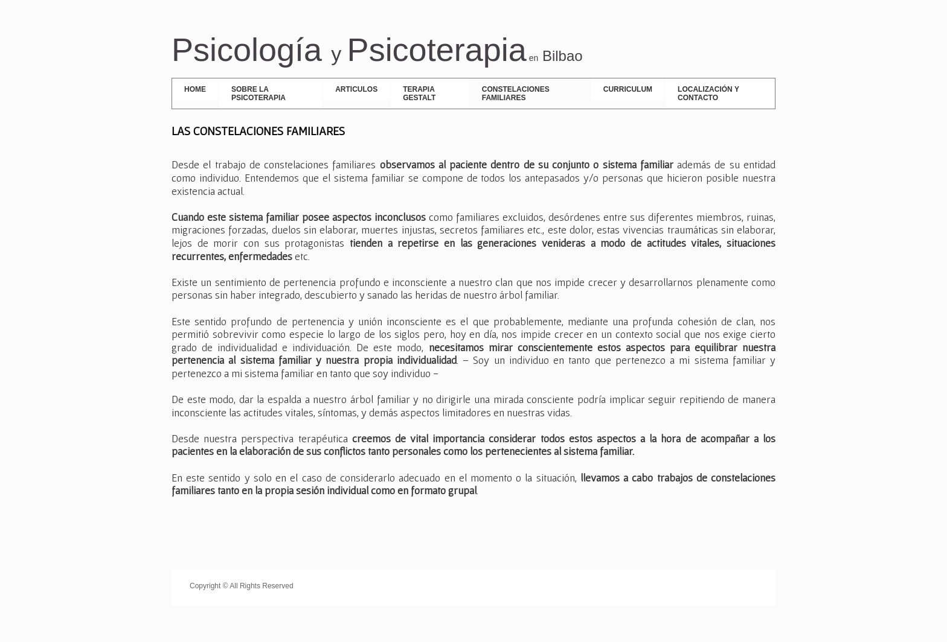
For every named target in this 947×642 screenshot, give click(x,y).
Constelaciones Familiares (516, 93)
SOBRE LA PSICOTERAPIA (258, 93)
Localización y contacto (708, 93)
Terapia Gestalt (419, 93)
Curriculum (627, 89)
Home (195, 89)
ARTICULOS (356, 89)
